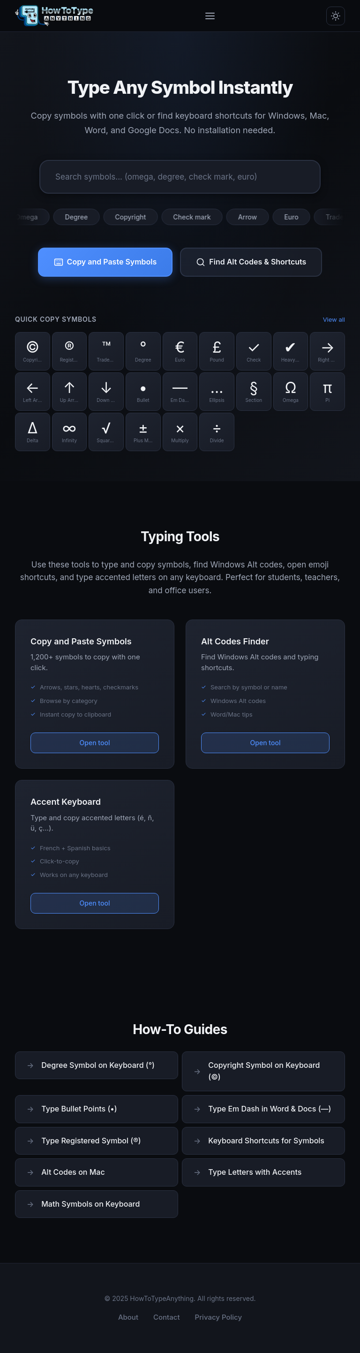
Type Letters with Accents (254, 1172)
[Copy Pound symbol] (216, 351)
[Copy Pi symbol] (327, 391)
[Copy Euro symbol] (180, 351)
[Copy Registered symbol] (69, 351)
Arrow (252, 217)
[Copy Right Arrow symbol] (327, 351)
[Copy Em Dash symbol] (180, 391)
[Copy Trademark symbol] (106, 351)
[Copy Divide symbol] (216, 432)
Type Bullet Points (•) (79, 1108)
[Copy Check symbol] (253, 351)
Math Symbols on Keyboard (90, 1204)
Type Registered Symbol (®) (91, 1140)
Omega (30, 217)
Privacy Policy (218, 1317)
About (128, 1317)
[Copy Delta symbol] (32, 432)
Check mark (196, 217)
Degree (80, 217)
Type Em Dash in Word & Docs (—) (269, 1108)
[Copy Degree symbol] (143, 351)
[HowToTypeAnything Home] (54, 16)
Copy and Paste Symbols (105, 262)
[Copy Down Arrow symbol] (106, 391)
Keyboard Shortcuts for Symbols (266, 1140)
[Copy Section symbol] (253, 391)
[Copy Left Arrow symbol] (32, 391)
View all (334, 319)
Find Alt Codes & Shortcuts (251, 262)
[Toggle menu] (210, 16)
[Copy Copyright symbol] (32, 351)
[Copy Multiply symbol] (180, 432)
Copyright (134, 217)
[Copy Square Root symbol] (106, 432)
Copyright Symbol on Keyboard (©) (264, 1071)
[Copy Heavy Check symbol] (290, 351)
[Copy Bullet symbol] (143, 391)
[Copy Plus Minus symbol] (143, 432)
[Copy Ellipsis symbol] (216, 391)
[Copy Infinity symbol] (69, 432)
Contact (166, 1317)
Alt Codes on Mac (73, 1172)
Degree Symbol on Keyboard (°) (98, 1065)
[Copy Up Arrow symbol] (69, 391)
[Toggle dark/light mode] (335, 16)
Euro (295, 217)
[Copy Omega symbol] (290, 391)
